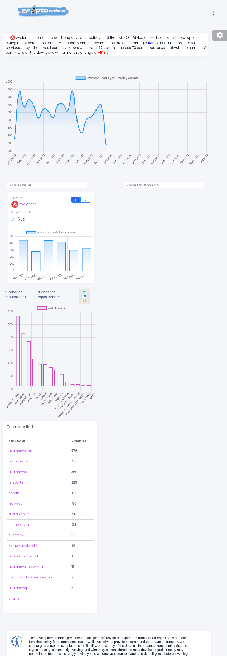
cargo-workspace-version (30, 577)
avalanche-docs (22, 450)
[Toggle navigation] (12, 13)
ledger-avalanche (23, 545)
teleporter (16, 482)
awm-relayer (19, 461)
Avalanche (24, 204)
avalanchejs (18, 588)
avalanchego (19, 472)
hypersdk (16, 535)
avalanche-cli (19, 514)
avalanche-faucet (23, 556)
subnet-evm (18, 524)
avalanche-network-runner (30, 567)
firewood (15, 503)
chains (13, 598)
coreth (13, 493)
